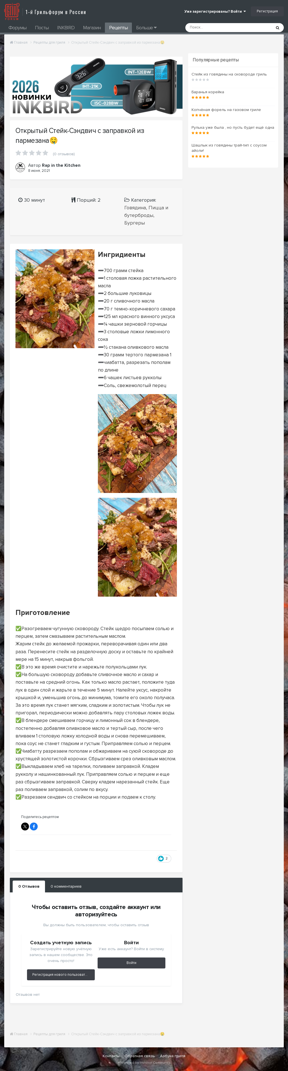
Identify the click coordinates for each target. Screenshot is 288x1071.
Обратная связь (140, 1056)
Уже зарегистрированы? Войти (215, 11)
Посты (42, 28)
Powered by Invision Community (145, 1063)
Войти (131, 963)
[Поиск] (213, 27)
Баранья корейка (208, 92)
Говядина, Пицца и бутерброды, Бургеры (146, 215)
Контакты (111, 1056)
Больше (146, 28)
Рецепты (118, 28)
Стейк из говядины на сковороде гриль (229, 74)
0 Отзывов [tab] (28, 886)
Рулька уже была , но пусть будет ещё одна (233, 127)
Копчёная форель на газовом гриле (226, 109)
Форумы (17, 28)
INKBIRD (66, 28)
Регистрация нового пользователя (61, 974)
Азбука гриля (172, 1056)
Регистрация (267, 11)
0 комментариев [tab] (66, 886)
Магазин (92, 28)
